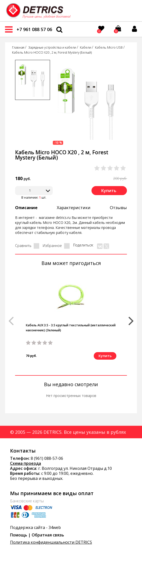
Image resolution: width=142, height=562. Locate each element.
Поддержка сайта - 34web (35, 527)
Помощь (18, 535)
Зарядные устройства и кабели (52, 47)
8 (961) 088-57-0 (46, 458)
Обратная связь (48, 535)
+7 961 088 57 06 (34, 29)
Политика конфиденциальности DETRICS (51, 542)
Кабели (85, 47)
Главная (18, 47)
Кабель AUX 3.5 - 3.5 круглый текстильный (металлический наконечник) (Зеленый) (71, 327)
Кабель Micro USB (109, 47)
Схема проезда (25, 463)
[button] (131, 318)
